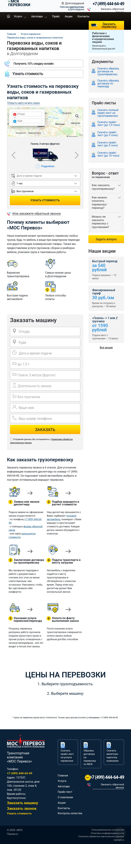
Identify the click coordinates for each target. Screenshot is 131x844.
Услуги (18, 16)
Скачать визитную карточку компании (112, 755)
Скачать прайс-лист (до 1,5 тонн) (108, 124)
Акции (68, 16)
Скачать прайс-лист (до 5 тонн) (107, 144)
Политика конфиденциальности (107, 833)
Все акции (106, 347)
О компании (65, 797)
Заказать (45, 429)
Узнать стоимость (19, 813)
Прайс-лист (65, 791)
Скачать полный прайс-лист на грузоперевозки (107, 113)
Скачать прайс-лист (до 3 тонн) (107, 134)
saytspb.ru (119, 840)
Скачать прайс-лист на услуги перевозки (67, 755)
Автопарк (37, 16)
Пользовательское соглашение (108, 830)
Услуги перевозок (31, 34)
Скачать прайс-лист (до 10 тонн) (108, 154)
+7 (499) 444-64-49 (108, 4)
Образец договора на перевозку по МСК (89, 757)
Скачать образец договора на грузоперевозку (108, 71)
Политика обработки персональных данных (101, 836)
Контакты (83, 16)
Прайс (56, 16)
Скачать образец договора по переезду (108, 83)
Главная (8, 16)
